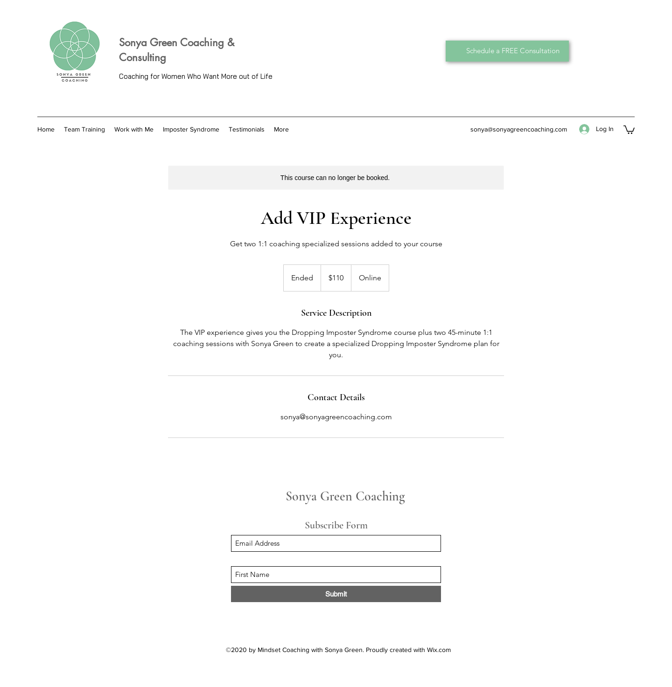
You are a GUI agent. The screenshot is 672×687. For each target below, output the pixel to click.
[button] (629, 129)
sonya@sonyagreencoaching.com (518, 129)
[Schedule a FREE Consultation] (507, 51)
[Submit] (336, 594)
